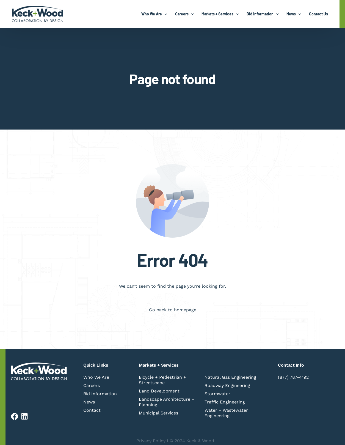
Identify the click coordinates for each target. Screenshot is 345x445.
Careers (91, 385)
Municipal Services (158, 413)
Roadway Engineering (227, 385)
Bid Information (100, 393)
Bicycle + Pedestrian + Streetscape (162, 380)
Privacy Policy (150, 440)
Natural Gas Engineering (230, 377)
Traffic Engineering (225, 402)
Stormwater (217, 393)
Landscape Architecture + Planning (166, 402)
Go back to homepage (172, 309)
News (89, 402)
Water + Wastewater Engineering (226, 413)
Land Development (159, 391)
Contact (92, 410)
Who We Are (96, 377)
